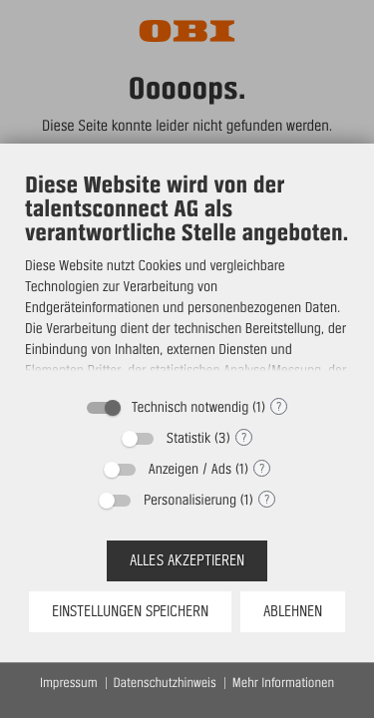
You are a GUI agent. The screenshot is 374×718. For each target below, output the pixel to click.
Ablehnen (292, 611)
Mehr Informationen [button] (283, 682)
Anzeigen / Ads (190, 469)
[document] (187, 278)
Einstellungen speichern (130, 611)
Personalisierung (190, 500)
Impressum (69, 682)
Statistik (188, 438)
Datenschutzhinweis (165, 682)
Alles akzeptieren (187, 560)
